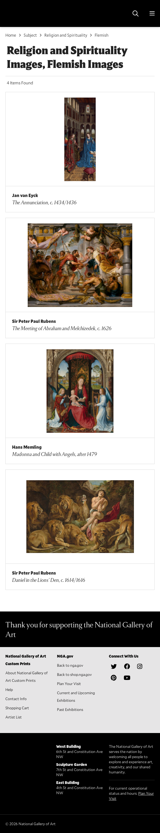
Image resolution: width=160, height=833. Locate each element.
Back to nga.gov (70, 665)
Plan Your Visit (69, 683)
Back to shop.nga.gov (74, 674)
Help (9, 689)
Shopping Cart (17, 707)
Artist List (13, 717)
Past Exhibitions (70, 709)
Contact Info (16, 698)
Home (10, 35)
